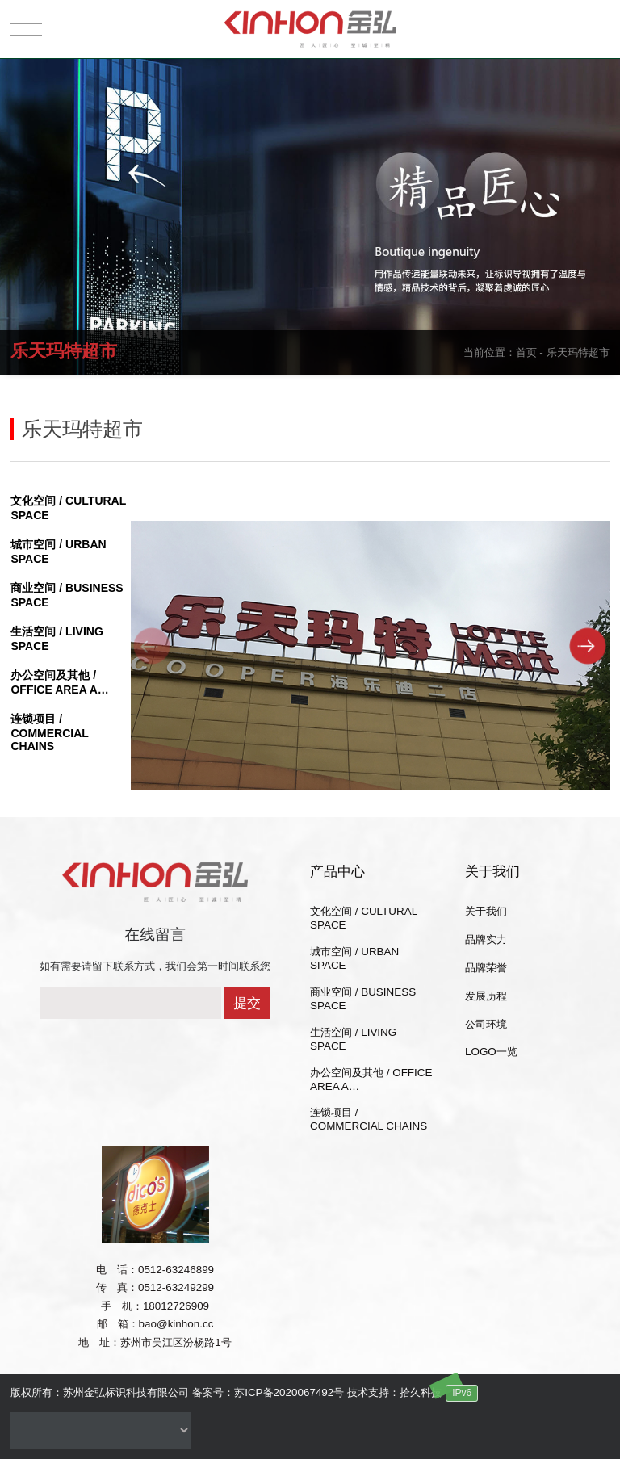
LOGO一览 (491, 1052)
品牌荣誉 (486, 968)
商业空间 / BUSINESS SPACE (363, 999)
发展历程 (486, 996)
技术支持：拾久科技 (394, 1392)
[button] (588, 645)
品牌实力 (486, 939)
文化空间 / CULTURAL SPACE (363, 918)
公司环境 (486, 1024)
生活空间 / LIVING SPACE (353, 1039)
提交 (247, 1003)
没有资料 (100, 1430)
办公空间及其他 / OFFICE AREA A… (371, 1079)
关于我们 (486, 911)
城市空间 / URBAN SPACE (354, 958)
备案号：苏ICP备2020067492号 (268, 1392)
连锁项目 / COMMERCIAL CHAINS (49, 732)
